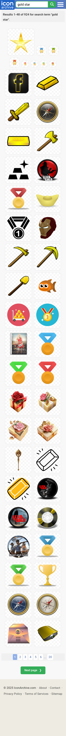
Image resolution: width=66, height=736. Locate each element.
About (43, 688)
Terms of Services (36, 694)
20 (50, 657)
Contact (55, 688)
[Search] (52, 4)
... (45, 657)
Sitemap (56, 694)
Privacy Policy (13, 694)
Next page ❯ (33, 670)
